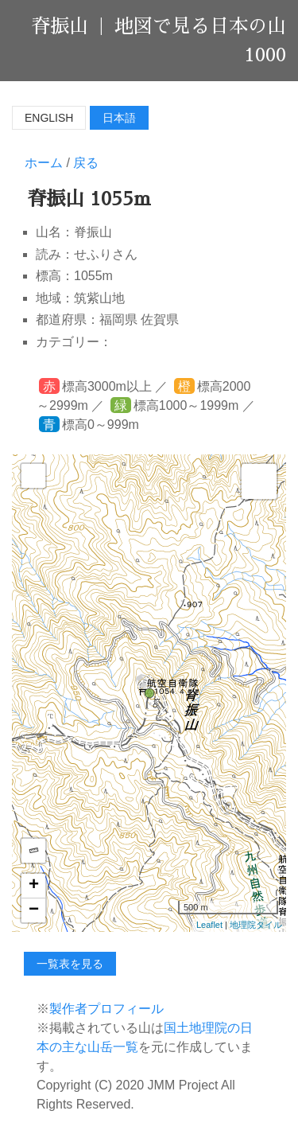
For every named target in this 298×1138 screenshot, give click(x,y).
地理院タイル (256, 924)
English (49, 117)
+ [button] (34, 886)
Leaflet (209, 924)
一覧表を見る (70, 963)
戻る (86, 163)
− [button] (34, 910)
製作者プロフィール (106, 1008)
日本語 (119, 117)
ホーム (44, 163)
